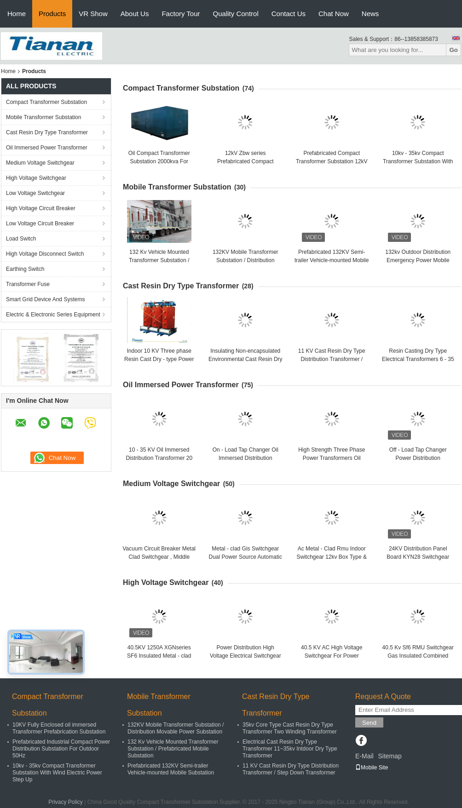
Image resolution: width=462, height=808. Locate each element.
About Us (135, 13)
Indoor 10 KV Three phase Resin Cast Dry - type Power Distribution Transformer (159, 359)
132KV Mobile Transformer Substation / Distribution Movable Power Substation (245, 260)
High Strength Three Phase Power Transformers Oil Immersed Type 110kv (331, 458)
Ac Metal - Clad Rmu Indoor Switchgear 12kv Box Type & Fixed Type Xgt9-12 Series (331, 556)
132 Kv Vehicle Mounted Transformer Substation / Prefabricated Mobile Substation (172, 749)
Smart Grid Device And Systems (45, 299)
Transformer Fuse (28, 284)
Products (52, 13)
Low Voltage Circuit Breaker (40, 223)
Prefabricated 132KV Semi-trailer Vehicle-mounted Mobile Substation (332, 260)
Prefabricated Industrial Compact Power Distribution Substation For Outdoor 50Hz (61, 749)
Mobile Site (371, 767)
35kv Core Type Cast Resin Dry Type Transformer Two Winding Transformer (290, 728)
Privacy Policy (65, 802)
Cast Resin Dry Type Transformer (47, 132)
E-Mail (364, 756)
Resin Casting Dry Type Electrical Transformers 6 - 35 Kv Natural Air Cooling (418, 359)
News (370, 13)
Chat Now (333, 13)
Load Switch (21, 238)
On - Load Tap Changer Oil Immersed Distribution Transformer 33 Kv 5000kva (245, 458)
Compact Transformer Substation (46, 102)
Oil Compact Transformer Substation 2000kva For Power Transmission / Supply (159, 161)
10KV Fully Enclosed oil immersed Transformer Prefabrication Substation (58, 728)
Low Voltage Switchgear (35, 193)
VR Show (93, 13)
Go (453, 49)
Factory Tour (181, 13)
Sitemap (389, 756)
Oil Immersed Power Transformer (46, 147)
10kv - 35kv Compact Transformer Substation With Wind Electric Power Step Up (417, 161)
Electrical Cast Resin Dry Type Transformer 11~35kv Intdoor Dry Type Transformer (290, 749)
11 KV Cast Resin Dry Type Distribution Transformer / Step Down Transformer (331, 359)
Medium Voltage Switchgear (40, 163)
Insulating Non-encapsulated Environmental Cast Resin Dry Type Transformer (245, 359)
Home (16, 13)
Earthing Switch (25, 269)
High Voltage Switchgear (36, 178)
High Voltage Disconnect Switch (45, 254)
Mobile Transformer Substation (43, 117)
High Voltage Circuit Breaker (40, 208)
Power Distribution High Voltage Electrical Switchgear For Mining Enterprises (245, 655)
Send (369, 722)
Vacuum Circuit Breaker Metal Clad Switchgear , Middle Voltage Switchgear (159, 556)
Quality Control (236, 13)
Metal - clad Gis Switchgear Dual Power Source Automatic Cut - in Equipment (245, 556)
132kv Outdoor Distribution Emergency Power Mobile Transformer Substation (417, 260)
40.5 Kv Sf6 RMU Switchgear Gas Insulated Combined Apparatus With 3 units (418, 655)
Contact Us (288, 13)
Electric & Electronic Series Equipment (53, 314)
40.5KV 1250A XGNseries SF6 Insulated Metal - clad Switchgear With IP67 (159, 655)
